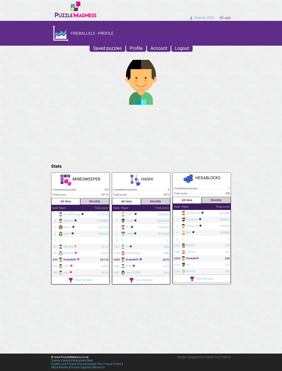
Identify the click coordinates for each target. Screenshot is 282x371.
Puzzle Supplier (81, 367)
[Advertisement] (141, 133)
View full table (80, 280)
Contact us (57, 364)
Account (159, 48)
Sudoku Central (60, 360)
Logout (182, 48)
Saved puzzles (107, 48)
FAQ (53, 367)
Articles (63, 367)
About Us (99, 367)
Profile (136, 48)
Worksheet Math (82, 360)
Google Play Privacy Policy (104, 364)
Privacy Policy (76, 364)
